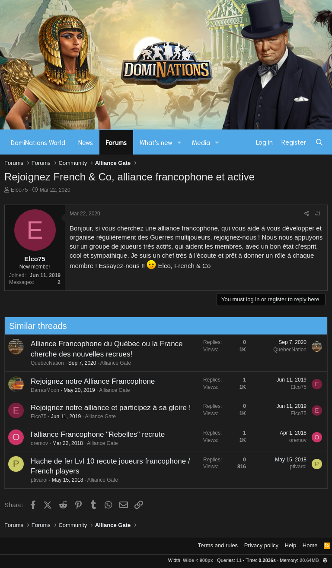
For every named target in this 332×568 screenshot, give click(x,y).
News (85, 142)
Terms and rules (218, 545)
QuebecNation (44, 363)
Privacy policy (261, 545)
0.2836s (267, 560)
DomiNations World (38, 142)
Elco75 (19, 189)
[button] (179, 142)
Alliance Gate (113, 363)
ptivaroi (36, 480)
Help (291, 545)
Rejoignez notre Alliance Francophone (90, 381)
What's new (156, 142)
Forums (116, 142)
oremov (36, 443)
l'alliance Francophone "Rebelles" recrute (95, 434)
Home (310, 545)
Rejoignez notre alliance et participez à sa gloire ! (108, 408)
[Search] (319, 142)
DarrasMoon (42, 390)
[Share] (306, 214)
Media (201, 142)
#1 (318, 214)
